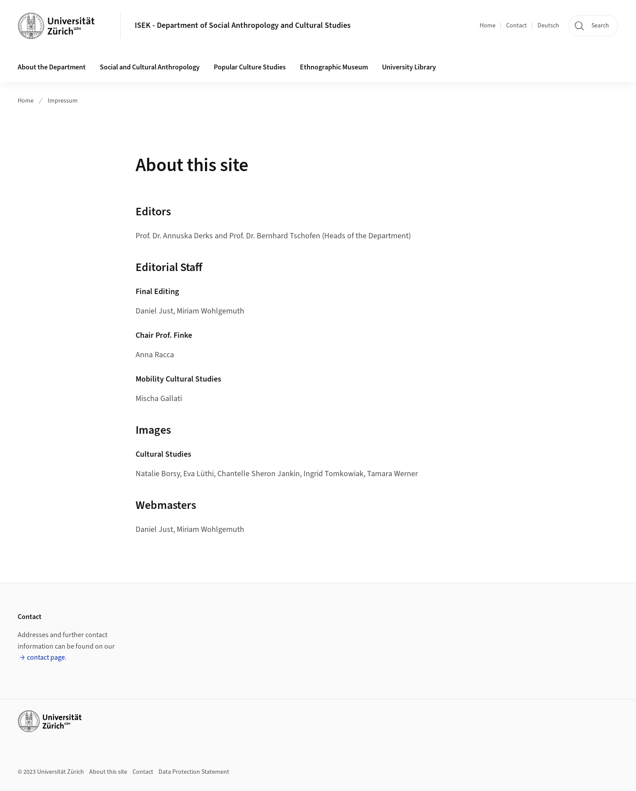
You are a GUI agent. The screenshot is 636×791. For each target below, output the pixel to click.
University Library (409, 67)
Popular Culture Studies (250, 67)
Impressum (63, 100)
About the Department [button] (52, 67)
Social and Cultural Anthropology (150, 67)
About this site (108, 772)
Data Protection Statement (194, 772)
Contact (516, 25)
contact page (46, 657)
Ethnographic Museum (334, 67)
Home (488, 25)
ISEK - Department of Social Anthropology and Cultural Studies (243, 25)
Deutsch (548, 25)
